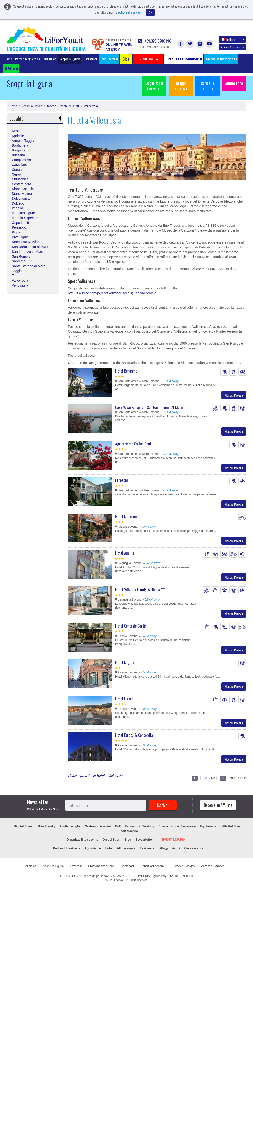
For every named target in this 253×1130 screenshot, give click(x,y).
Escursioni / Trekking (139, 826)
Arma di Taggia (23, 141)
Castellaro (19, 165)
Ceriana (18, 169)
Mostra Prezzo (234, 394)
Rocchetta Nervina (26, 242)
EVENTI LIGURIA (173, 839)
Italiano (232, 39)
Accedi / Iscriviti (232, 47)
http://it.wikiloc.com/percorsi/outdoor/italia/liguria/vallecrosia (112, 293)
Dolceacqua (21, 198)
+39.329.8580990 (154, 41)
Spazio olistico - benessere (177, 826)
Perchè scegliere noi (27, 58)
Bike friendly (46, 826)
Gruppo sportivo (181, 85)
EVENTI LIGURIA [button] (148, 58)
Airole (16, 131)
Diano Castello (23, 189)
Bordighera (20, 145)
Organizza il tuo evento (82, 839)
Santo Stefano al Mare (28, 266)
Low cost (76, 866)
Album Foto (234, 83)
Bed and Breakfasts (66, 848)
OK (150, 12)
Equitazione (208, 826)
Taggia (17, 271)
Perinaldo (19, 227)
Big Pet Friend (23, 826)
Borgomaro (20, 150)
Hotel (109, 848)
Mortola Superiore (25, 218)
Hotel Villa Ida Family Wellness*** (140, 589)
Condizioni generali (152, 866)
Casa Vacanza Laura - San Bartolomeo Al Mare (149, 407)
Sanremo (19, 261)
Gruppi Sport (111, 839)
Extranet (11, 68)
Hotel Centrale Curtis (131, 626)
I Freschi (121, 480)
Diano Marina (22, 194)
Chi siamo (50, 58)
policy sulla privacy (129, 11)
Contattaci (90, 58)
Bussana (18, 155)
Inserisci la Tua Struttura (221, 58)
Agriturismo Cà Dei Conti (133, 444)
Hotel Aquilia (124, 553)
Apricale (18, 136)
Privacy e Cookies (183, 866)
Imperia (17, 208)
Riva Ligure (20, 237)
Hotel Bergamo (126, 371)
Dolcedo (18, 203)
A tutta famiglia (70, 826)
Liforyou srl (121, 880)
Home (8, 58)
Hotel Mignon (125, 662)
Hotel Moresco (126, 517)
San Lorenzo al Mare (27, 251)
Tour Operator (109, 58)
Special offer (144, 839)
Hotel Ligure (124, 699)
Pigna (16, 232)
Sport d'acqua (128, 831)
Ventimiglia (20, 285)
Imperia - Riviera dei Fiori (63, 106)
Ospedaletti (20, 223)
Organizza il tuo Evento (154, 85)
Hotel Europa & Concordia (134, 735)
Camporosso (21, 160)
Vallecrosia (90, 106)
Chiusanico (20, 179)
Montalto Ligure (23, 213)
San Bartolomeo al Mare (30, 247)
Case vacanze (193, 848)
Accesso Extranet (212, 866)
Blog (128, 839)
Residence (147, 848)
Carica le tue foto (207, 85)
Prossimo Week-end (101, 866)
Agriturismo (93, 848)
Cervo (16, 174)
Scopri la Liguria (70, 58)
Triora (16, 276)
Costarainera (21, 184)
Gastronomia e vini (98, 826)
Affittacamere (126, 848)
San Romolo (21, 256)
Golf (118, 826)
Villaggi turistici (169, 848)
